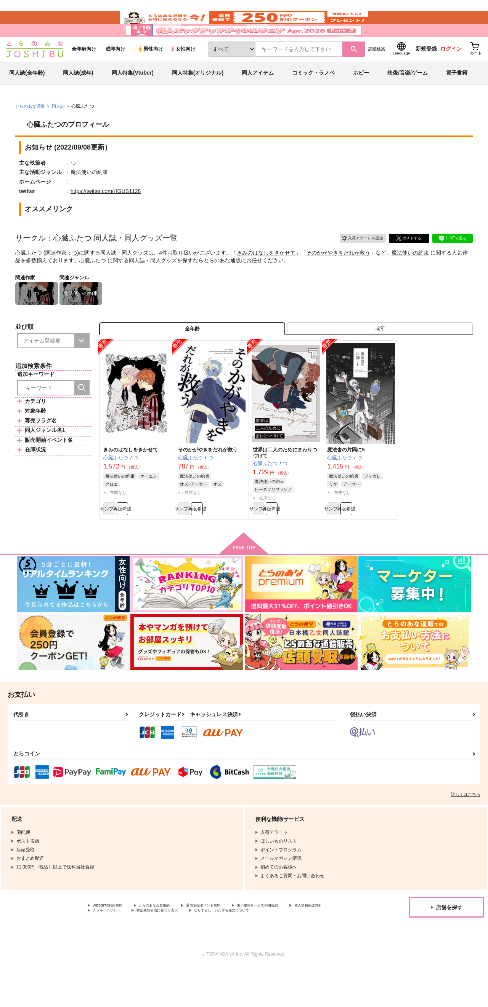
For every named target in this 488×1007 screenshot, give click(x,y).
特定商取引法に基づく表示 (226, 942)
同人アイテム (258, 93)
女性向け (183, 69)
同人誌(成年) (78, 93)
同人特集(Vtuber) (133, 93)
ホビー (361, 93)
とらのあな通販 (31, 126)
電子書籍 (456, 93)
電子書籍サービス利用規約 (295, 936)
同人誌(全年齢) (27, 93)
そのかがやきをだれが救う (338, 273)
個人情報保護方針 (111, 942)
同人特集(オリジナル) (197, 93)
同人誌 (61, 126)
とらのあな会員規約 (168, 936)
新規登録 (426, 69)
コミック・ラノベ (313, 93)
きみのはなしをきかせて (266, 273)
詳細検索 (376, 69)
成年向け (115, 69)
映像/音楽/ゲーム (407, 93)
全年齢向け (84, 69)
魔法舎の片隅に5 (345, 476)
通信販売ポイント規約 (228, 936)
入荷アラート (356, 257)
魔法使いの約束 (410, 273)
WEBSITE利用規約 (112, 936)
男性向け (150, 69)
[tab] (380, 352)
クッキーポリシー (164, 942)
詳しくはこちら (465, 824)
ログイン (451, 69)
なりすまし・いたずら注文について (129, 949)
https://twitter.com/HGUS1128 (106, 211)
